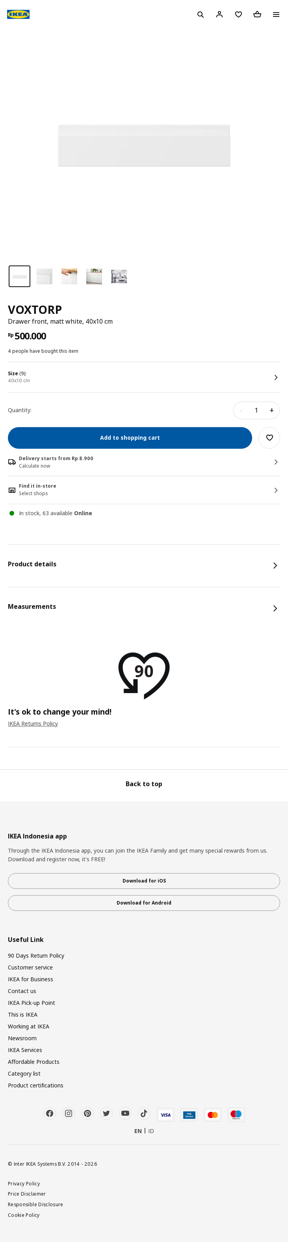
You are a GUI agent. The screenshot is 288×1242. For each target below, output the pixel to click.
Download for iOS (144, 880)
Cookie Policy (24, 1215)
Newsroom (22, 1038)
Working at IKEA (28, 1026)
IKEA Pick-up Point (31, 1002)
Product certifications (35, 1085)
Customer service (30, 967)
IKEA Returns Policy (33, 723)
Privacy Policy (24, 1183)
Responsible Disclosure (35, 1204)
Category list (24, 1073)
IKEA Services (25, 1050)
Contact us (22, 991)
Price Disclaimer (27, 1193)
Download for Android (144, 902)
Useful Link (26, 939)
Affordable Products (33, 1061)
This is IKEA (22, 1014)
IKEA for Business (30, 979)
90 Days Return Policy (36, 955)
